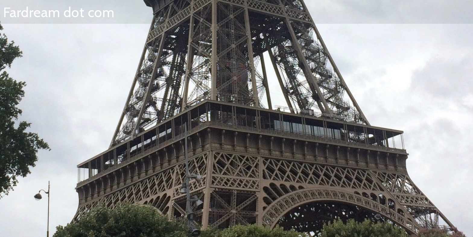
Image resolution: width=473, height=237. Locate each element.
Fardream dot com (59, 12)
